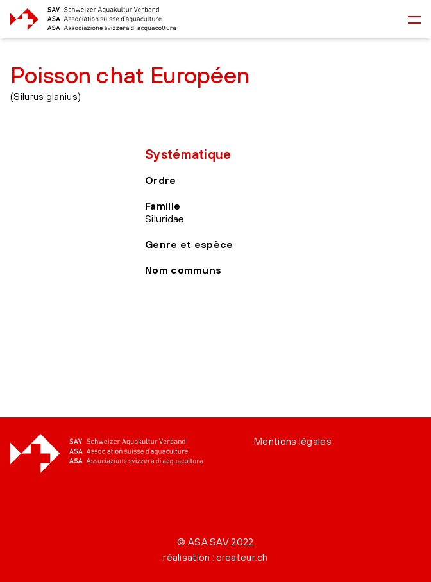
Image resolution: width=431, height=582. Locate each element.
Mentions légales (293, 441)
